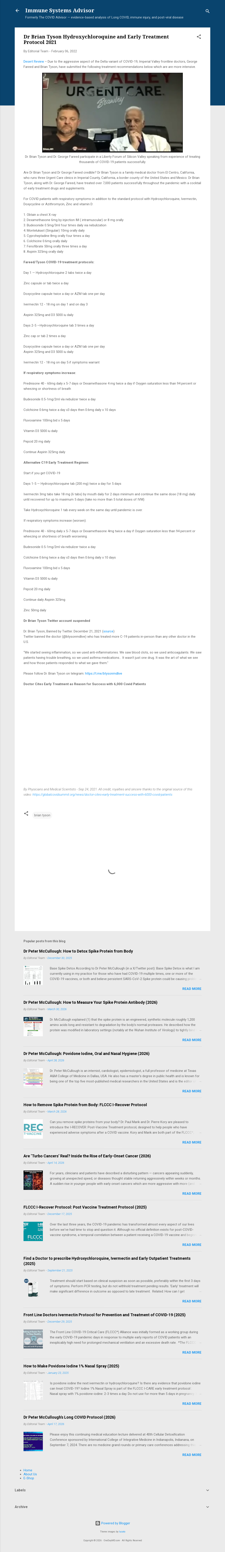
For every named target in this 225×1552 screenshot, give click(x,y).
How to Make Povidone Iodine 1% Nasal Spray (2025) (71, 1366)
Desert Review (34, 62)
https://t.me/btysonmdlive (103, 673)
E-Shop (29, 1478)
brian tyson (42, 815)
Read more (191, 989)
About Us (30, 1474)
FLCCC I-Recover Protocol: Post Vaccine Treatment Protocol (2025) (85, 1207)
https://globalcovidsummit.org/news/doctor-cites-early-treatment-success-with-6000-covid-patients (102, 795)
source (108, 631)
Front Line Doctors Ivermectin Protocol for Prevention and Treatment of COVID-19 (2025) (105, 1314)
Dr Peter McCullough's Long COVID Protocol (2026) (70, 1417)
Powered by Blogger (112, 1523)
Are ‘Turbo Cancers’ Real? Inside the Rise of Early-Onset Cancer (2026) (87, 1156)
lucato (122, 1531)
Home (28, 1470)
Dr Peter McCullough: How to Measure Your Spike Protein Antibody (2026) (91, 1002)
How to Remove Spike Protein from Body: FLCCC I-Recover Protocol (85, 1104)
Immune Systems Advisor (59, 10)
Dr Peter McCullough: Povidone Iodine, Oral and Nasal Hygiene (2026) (87, 1053)
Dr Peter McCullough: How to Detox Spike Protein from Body (78, 951)
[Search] (207, 12)
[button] (198, 37)
